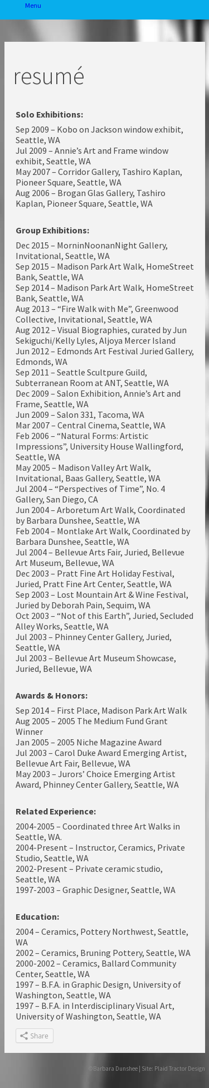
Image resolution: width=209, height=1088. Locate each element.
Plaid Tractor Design (179, 1068)
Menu (12, 9)
